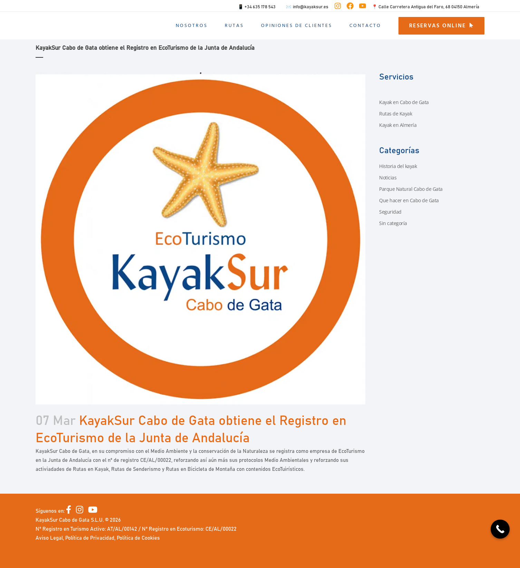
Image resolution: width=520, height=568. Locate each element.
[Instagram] (82, 511)
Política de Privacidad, (91, 538)
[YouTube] (92, 511)
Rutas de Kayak (395, 113)
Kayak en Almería (397, 125)
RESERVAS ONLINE (441, 25)
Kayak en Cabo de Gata (404, 102)
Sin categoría (393, 223)
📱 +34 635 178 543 (257, 7)
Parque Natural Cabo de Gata (411, 189)
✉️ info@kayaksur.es (307, 7)
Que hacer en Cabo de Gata (409, 200)
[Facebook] (71, 511)
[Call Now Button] (500, 529)
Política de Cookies (138, 538)
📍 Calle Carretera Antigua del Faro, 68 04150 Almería (425, 7)
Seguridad (390, 211)
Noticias (387, 177)
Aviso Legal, (50, 538)
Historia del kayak (398, 166)
